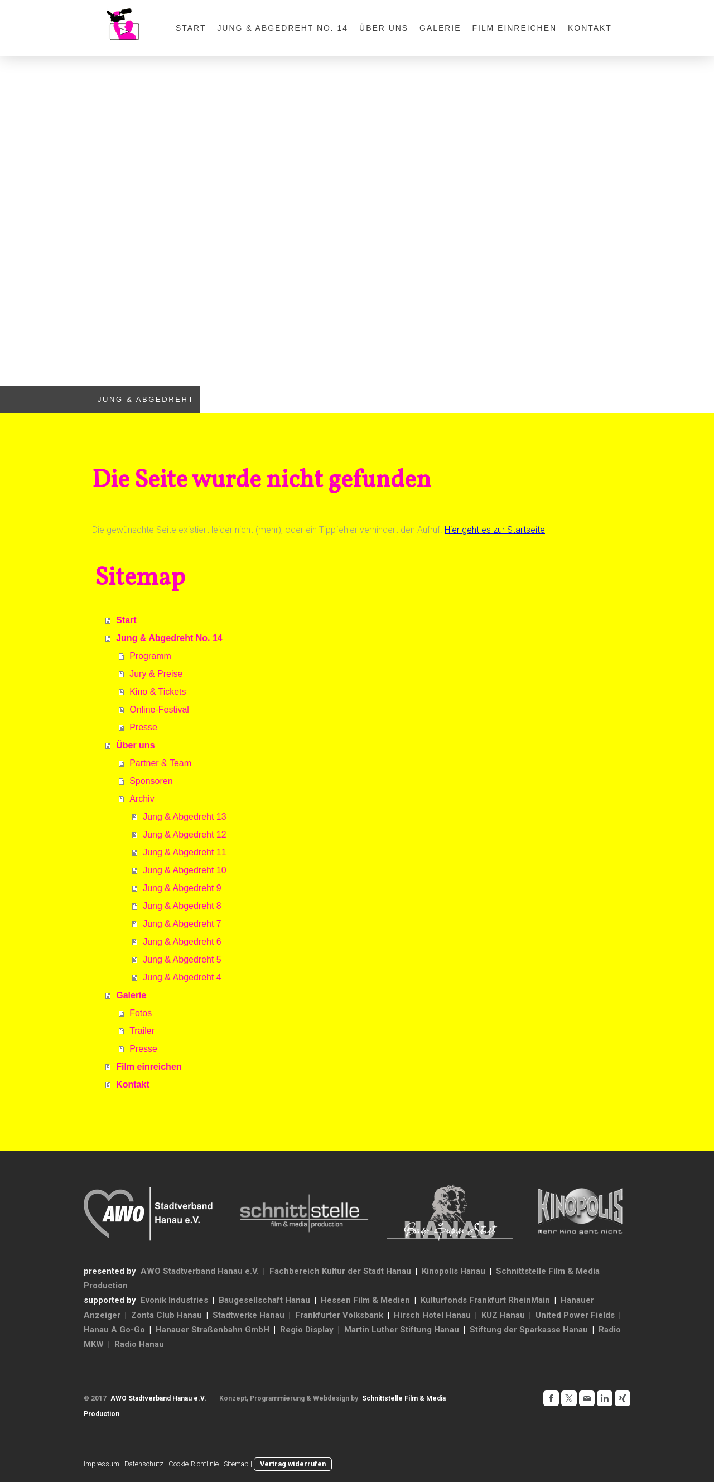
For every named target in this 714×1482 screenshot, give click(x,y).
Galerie (440, 27)
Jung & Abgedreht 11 (184, 852)
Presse (143, 727)
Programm (150, 656)
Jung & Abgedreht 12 (184, 834)
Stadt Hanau (387, 1271)
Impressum (101, 1464)
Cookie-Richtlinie (193, 1464)
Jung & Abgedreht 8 (182, 906)
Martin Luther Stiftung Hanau (401, 1330)
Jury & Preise (155, 674)
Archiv (141, 798)
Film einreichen (514, 27)
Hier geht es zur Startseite (495, 530)
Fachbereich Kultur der (315, 1271)
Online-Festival (159, 709)
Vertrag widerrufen (293, 1464)
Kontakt (590, 27)
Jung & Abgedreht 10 (184, 870)
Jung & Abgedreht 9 (182, 888)
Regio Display (307, 1330)
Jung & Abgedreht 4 (182, 977)
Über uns (383, 27)
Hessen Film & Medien (365, 1300)
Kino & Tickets (157, 691)
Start (191, 27)
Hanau (189, 1315)
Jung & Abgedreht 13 (184, 816)
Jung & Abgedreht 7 (182, 923)
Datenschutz (143, 1464)
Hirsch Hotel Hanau (432, 1315)
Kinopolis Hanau (453, 1271)
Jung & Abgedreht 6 (182, 941)
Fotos (140, 1013)
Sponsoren (150, 781)
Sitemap (236, 1464)
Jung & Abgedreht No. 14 (282, 27)
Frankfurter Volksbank (339, 1315)
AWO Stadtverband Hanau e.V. (200, 1271)
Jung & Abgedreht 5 (182, 959)
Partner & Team (160, 763)
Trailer (142, 1031)
